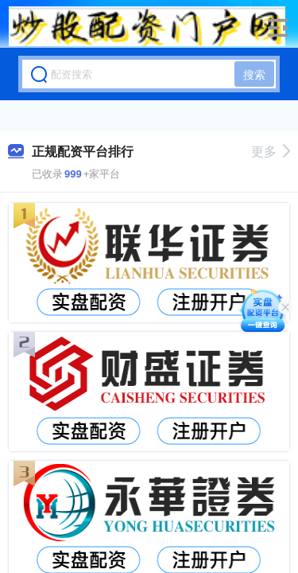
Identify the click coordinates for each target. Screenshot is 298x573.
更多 (270, 151)
